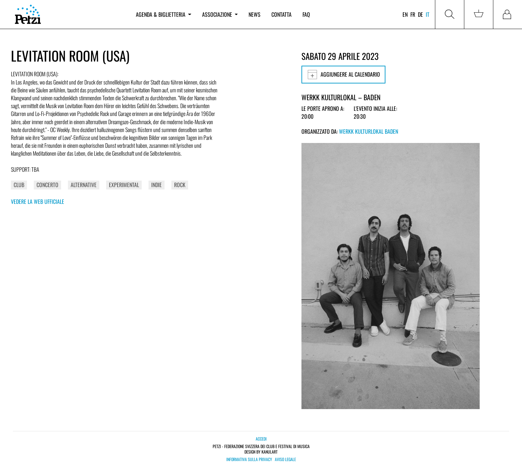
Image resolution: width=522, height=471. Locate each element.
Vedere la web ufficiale (37, 201)
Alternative (84, 185)
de (420, 14)
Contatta (281, 14)
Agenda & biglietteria (163, 14)
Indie (156, 185)
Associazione (220, 14)
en (405, 14)
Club (19, 185)
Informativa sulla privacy (249, 459)
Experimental (124, 185)
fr (412, 14)
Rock (179, 185)
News (254, 14)
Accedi (261, 439)
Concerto (47, 185)
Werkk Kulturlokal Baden (368, 131)
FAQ (306, 14)
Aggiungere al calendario (343, 74)
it (427, 14)
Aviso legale (285, 459)
